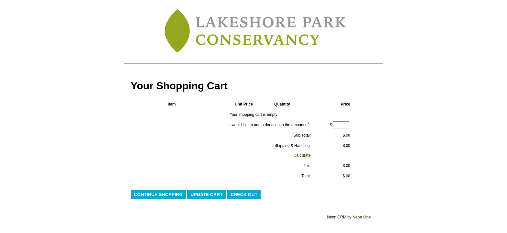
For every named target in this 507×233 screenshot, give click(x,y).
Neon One (361, 217)
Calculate (302, 155)
